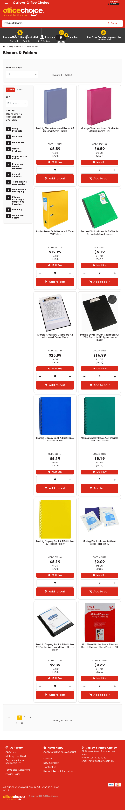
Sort (8, 97)
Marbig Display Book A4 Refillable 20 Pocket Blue (55, 439)
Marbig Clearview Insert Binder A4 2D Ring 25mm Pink (99, 129)
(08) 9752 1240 (98, 758)
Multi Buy (56, 162)
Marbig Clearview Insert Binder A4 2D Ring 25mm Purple (55, 129)
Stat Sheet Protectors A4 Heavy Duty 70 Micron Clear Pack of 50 (99, 646)
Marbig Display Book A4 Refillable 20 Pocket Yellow (55, 542)
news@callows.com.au (101, 761)
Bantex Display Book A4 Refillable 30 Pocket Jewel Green (99, 233)
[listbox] (22, 74)
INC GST (113, 3)
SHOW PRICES (114, 1)
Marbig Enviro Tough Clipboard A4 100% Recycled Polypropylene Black (99, 337)
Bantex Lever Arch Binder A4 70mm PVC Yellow (55, 233)
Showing (62, 75)
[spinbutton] (55, 169)
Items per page (14, 68)
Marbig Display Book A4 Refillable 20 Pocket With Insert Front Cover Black (55, 647)
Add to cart (56, 178)
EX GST (109, 4)
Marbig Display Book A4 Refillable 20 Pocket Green (99, 439)
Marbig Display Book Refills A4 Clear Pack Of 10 (99, 542)
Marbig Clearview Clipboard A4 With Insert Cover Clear (55, 336)
